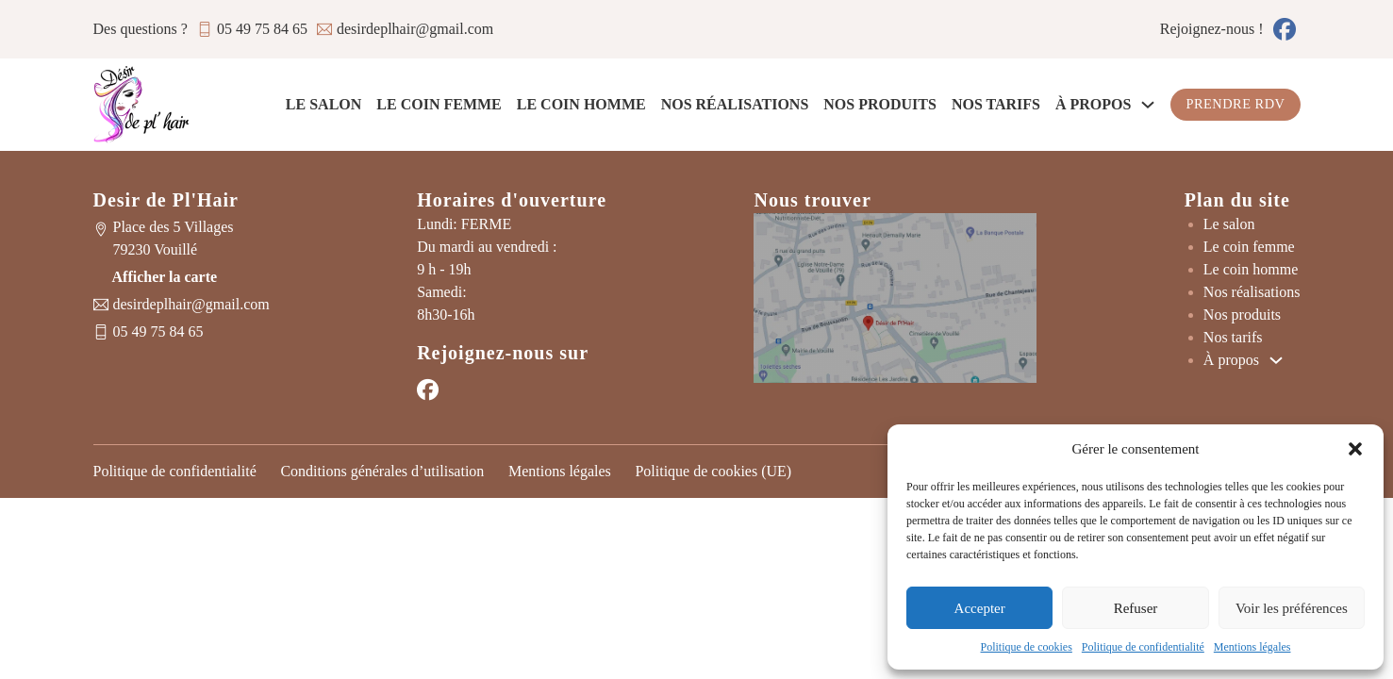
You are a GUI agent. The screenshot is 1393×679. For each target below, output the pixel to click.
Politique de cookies (1026, 647)
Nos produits (880, 104)
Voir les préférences (1291, 608)
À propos (1093, 104)
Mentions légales (1252, 647)
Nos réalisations (735, 104)
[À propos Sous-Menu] (1147, 104)
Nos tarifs (996, 104)
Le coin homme (581, 104)
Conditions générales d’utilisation (382, 471)
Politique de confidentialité (1143, 647)
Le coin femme (438, 104)
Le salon (323, 104)
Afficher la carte (165, 277)
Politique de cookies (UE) (713, 471)
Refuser (1136, 608)
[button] (1355, 448)
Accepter (979, 608)
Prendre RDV (1235, 103)
